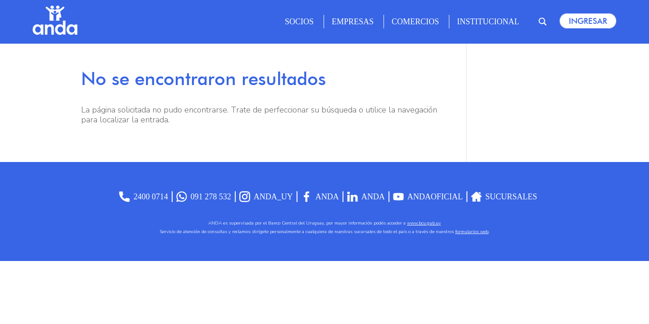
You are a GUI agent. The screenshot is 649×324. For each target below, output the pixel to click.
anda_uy (266, 196)
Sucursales (504, 196)
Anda (320, 196)
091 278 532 (203, 196)
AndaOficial (428, 196)
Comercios (415, 21)
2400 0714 (143, 196)
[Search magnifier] (542, 21)
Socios (299, 21)
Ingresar (588, 21)
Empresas (353, 21)
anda (366, 196)
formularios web (472, 232)
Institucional (488, 21)
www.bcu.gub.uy (424, 223)
